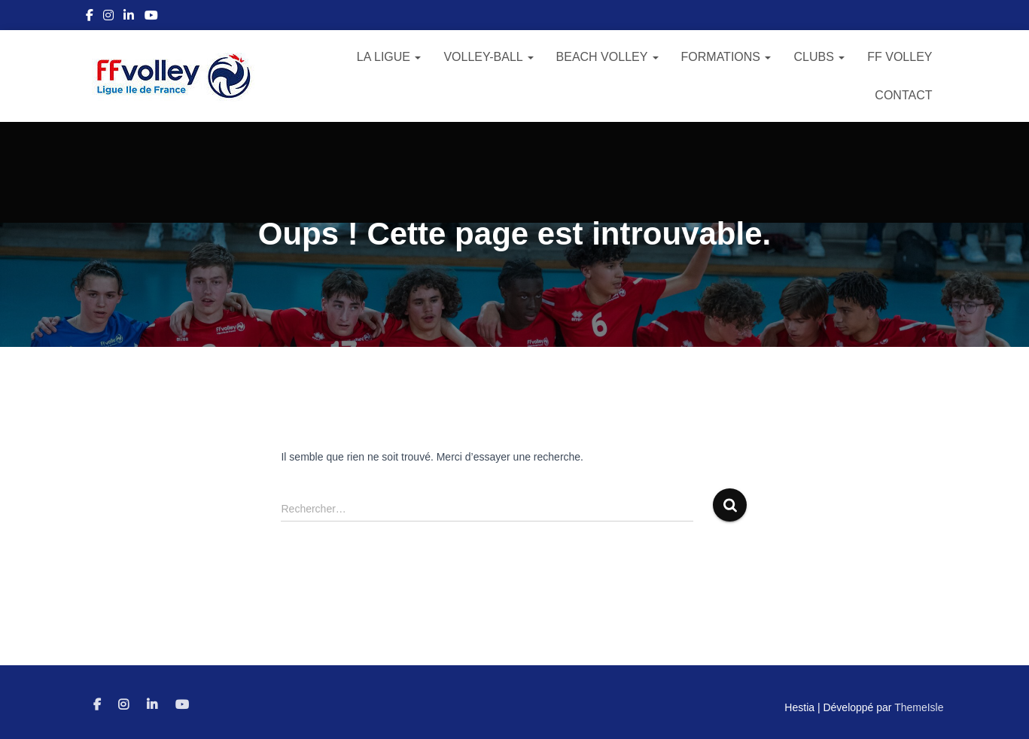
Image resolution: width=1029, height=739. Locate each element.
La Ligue (389, 56)
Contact (903, 95)
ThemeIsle (918, 707)
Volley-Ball (488, 56)
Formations (726, 56)
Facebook (89, 17)
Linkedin (128, 17)
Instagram (108, 17)
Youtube (151, 17)
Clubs (819, 56)
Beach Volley (607, 56)
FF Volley (899, 56)
